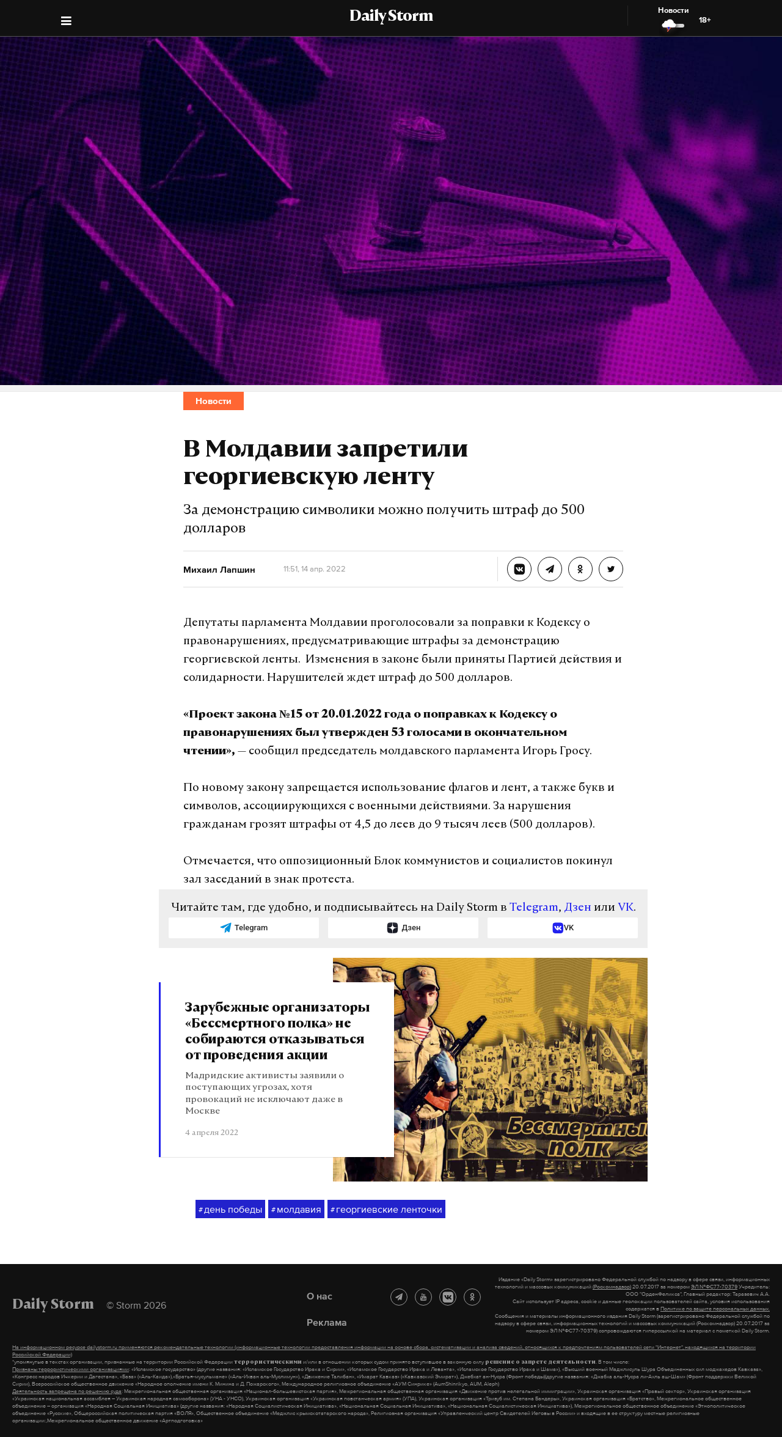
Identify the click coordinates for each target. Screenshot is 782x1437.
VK (626, 908)
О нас (319, 1295)
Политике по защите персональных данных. (715, 1309)
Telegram (534, 908)
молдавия (296, 1210)
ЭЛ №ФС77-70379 (714, 1287)
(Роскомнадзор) (612, 1287)
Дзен (577, 908)
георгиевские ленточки (386, 1210)
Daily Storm (391, 17)
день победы (230, 1210)
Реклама (327, 1322)
